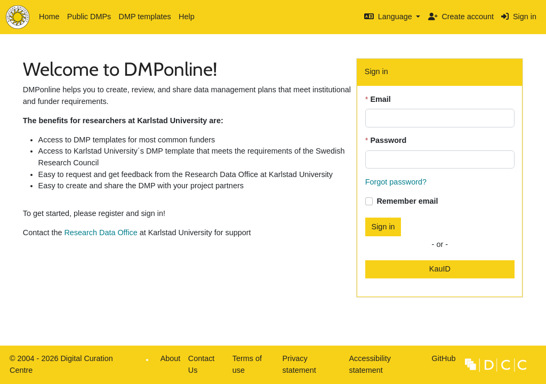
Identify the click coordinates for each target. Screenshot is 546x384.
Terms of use (247, 364)
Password (388, 140)
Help (187, 16)
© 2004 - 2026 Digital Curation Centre (59, 367)
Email (380, 99)
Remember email (407, 201)
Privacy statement (299, 364)
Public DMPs (89, 16)
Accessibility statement (369, 364)
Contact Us (201, 364)
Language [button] (389, 16)
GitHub (441, 361)
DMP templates (145, 16)
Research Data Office (100, 232)
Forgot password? (396, 182)
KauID (440, 269)
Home (49, 16)
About (170, 358)
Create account (461, 16)
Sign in (518, 16)
